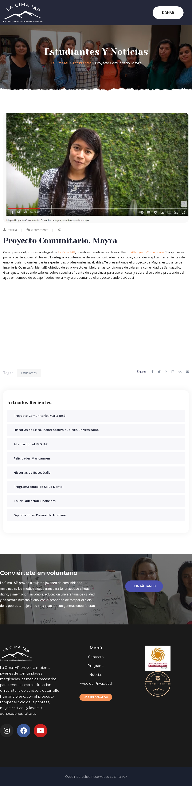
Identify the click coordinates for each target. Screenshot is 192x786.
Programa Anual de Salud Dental (38, 486)
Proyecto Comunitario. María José (40, 415)
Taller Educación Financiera (35, 501)
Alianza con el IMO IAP (31, 444)
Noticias (95, 675)
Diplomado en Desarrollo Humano (40, 515)
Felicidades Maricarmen (32, 458)
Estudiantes (29, 373)
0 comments (39, 230)
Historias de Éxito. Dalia (32, 472)
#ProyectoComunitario (147, 252)
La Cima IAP (66, 252)
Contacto (96, 657)
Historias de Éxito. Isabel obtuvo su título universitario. (56, 430)
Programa (95, 666)
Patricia (10, 230)
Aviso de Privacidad (96, 684)
